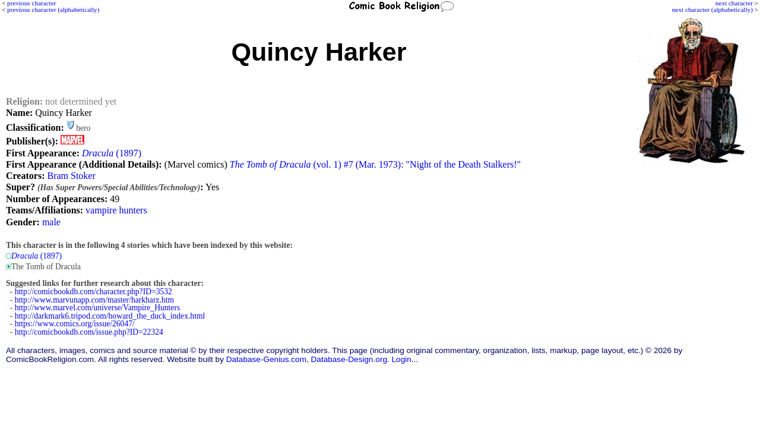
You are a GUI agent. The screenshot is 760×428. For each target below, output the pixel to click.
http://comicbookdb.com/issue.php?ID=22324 (89, 332)
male (51, 222)
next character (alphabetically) (712, 9)
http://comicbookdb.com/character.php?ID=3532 (93, 291)
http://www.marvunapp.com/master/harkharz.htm (94, 299)
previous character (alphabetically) (53, 9)
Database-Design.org (349, 359)
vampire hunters (116, 210)
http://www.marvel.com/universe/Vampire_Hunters (97, 307)
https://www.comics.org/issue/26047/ (75, 323)
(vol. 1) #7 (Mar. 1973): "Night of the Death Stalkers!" (375, 164)
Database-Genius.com (266, 359)
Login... (405, 359)
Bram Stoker (71, 176)
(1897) (111, 153)
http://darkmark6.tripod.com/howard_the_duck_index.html (110, 315)
